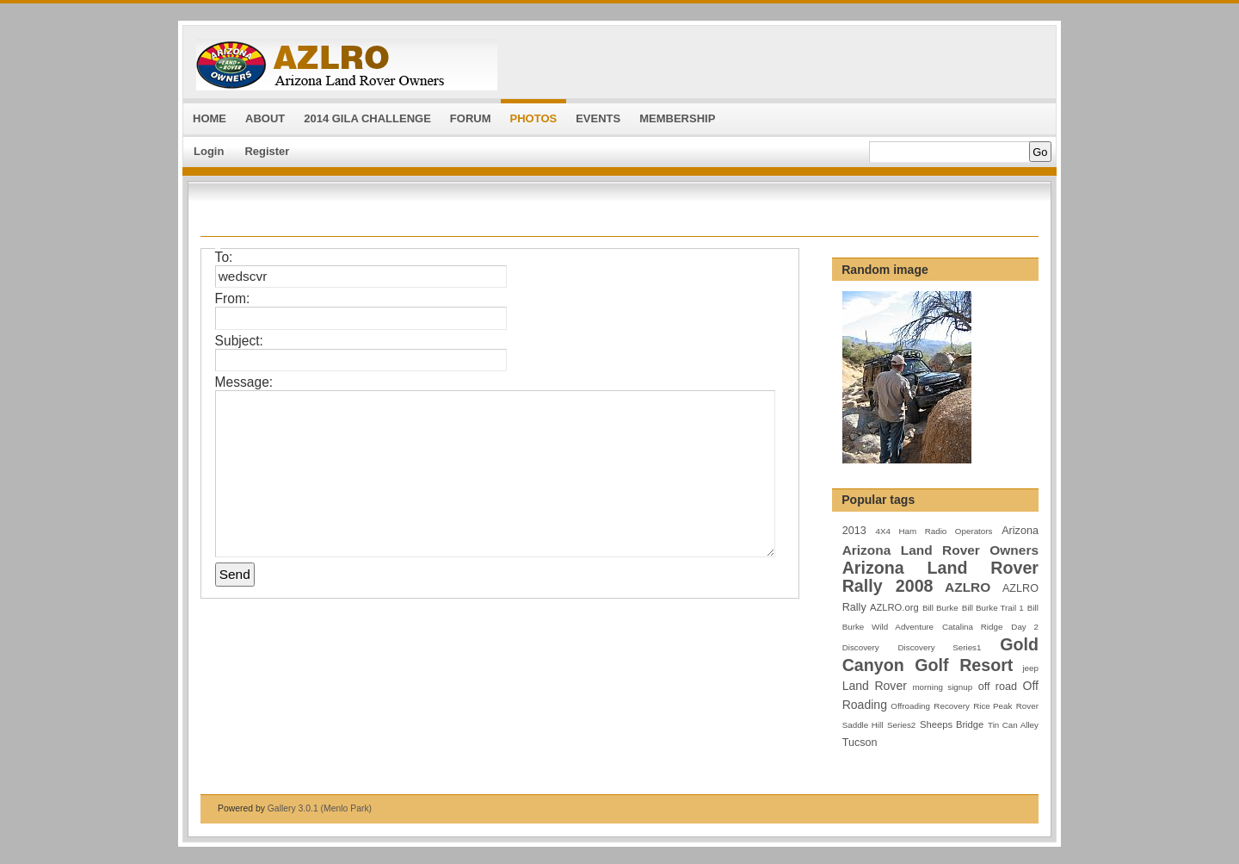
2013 (854, 531)
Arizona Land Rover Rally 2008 (940, 576)
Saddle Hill (863, 725)
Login (209, 151)
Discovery (860, 647)
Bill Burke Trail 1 (993, 607)
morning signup (942, 687)
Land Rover (874, 686)
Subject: (239, 340)
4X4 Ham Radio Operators (933, 531)
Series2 (901, 725)
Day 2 (1025, 626)
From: (232, 298)
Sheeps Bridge (951, 724)
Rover (1027, 706)
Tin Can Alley (1013, 725)
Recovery (951, 706)
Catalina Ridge (972, 626)
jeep (1030, 668)
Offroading (910, 706)
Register (266, 151)
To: (224, 257)
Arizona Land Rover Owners (940, 550)
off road (997, 687)
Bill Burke (940, 607)
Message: (244, 382)
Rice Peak (992, 706)
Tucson (860, 743)
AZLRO (967, 587)
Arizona (1020, 531)
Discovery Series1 (940, 647)
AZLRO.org (894, 607)
